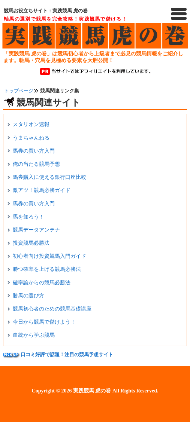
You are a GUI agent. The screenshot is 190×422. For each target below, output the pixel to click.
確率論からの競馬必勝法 (41, 282)
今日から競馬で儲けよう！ (44, 322)
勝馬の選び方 (28, 296)
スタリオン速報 (31, 124)
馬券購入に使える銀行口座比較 (49, 177)
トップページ (18, 90)
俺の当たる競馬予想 (36, 164)
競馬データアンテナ (36, 230)
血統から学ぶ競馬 (34, 335)
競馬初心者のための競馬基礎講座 (52, 309)
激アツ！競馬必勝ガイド (41, 190)
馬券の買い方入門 (34, 151)
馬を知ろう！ (28, 217)
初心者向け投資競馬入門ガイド (49, 256)
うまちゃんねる (31, 138)
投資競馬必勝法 (31, 243)
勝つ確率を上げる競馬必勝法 (47, 269)
